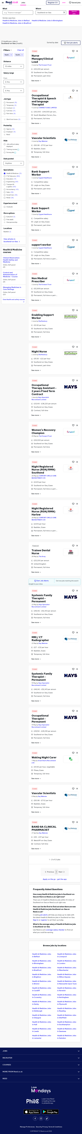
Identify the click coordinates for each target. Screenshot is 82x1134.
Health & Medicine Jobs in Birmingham (47, 20)
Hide (5, 141)
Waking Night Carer (44, 757)
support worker (41, 244)
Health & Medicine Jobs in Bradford (17, 23)
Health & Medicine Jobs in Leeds (41, 1030)
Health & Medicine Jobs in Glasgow (41, 1016)
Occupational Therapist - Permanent (40, 718)
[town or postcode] (51, 12)
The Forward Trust (45, 65)
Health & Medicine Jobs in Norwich (66, 989)
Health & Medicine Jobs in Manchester (66, 968)
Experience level (10, 203)
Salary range (9, 73)
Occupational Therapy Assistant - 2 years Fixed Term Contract (44, 389)
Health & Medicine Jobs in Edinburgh (41, 1009)
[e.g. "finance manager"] (18, 12)
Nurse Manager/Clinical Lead (42, 58)
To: (5, 87)
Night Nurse (39, 351)
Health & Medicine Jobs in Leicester (41, 1036)
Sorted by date (52, 42)
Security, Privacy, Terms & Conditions (49, 1127)
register (44, 920)
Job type (7, 99)
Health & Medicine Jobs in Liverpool (66, 955)
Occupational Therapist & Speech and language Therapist (44, 100)
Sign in (35, 920)
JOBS (41, 1051)
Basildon (7, 232)
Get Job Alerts (41, 581)
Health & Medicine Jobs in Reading (66, 1009)
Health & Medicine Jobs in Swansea (66, 1030)
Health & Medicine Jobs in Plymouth (66, 1002)
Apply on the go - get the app (55, 879)
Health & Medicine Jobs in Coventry (41, 996)
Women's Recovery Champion (44, 431)
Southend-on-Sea (8, 43)
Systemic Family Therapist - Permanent (42, 598)
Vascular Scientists (44, 138)
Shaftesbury (42, 321)
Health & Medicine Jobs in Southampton (66, 1023)
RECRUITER (41, 1058)
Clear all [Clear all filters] (20, 50)
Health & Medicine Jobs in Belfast (16, 20)
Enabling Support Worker (43, 316)
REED (41, 1078)
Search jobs (74, 12)
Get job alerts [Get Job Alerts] (71, 43)
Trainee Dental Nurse (41, 552)
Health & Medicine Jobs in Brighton (41, 975)
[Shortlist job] (73, 50)
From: (5, 78)
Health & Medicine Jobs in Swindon (66, 1036)
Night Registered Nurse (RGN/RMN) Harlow (43, 511)
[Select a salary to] (14, 91)
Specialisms (8, 170)
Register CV (53, 2)
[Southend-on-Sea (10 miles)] (19, 54)
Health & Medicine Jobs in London (66, 962)
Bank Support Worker (40, 173)
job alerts (44, 915)
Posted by (8, 125)
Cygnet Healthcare (45, 178)
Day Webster (43, 141)
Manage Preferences (27, 1127)
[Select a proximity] (14, 66)
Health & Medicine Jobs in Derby (41, 1002)
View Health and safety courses (14, 300)
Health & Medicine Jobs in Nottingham (66, 996)
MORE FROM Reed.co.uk (41, 1072)
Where (38, 9)
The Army (42, 556)
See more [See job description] (36, 81)
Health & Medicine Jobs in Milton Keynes (66, 975)
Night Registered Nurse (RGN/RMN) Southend (43, 469)
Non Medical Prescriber (39, 280)
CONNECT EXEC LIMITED (48, 108)
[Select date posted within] (14, 163)
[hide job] (77, 50)
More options (9, 213)
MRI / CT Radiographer (40, 639)
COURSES (41, 1065)
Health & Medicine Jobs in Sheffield (66, 1016)
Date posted (9, 159)
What (5, 9)
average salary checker (55, 930)
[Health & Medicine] (8, 54)
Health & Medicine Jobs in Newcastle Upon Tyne (67, 982)
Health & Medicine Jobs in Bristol (41, 982)
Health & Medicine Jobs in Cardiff (41, 989)
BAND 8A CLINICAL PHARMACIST (44, 828)
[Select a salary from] (14, 82)
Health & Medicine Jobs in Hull (41, 1023)
